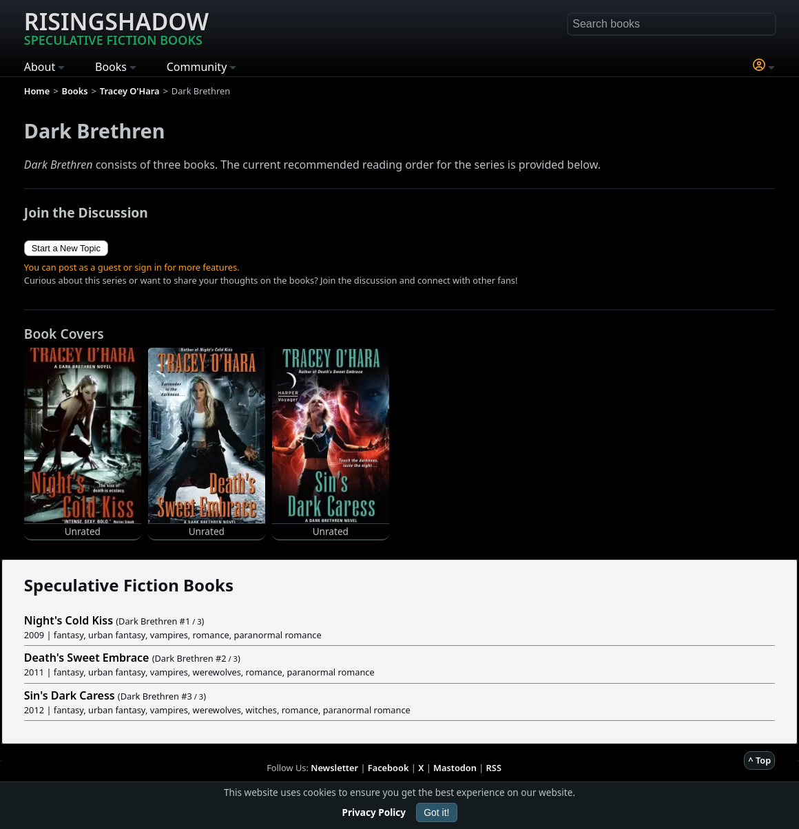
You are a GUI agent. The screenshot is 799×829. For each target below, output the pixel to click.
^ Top (759, 760)
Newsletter (334, 768)
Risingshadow (116, 27)
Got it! (436, 812)
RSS (493, 768)
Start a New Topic (66, 248)
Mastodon (455, 768)
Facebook (388, 768)
